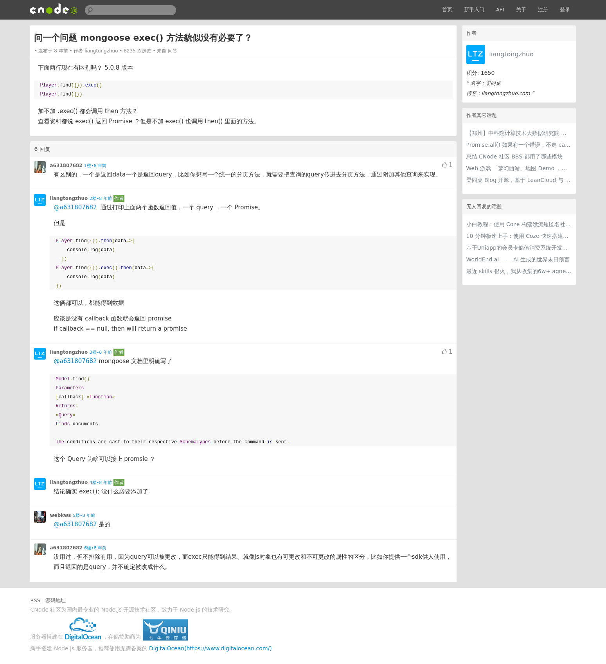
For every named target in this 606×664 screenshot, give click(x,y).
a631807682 (66, 165)
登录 (565, 10)
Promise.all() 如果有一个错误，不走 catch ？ (519, 145)
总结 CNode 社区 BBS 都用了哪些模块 (514, 156)
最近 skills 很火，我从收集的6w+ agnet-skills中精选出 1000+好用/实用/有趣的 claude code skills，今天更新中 (519, 271)
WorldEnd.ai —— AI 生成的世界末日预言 (518, 259)
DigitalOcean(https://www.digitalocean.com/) (210, 648)
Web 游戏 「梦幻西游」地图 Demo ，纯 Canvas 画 (519, 168)
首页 (447, 10)
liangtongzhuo (511, 54)
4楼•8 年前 (101, 482)
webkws (60, 515)
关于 (521, 10)
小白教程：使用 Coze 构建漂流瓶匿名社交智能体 (519, 224)
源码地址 (55, 600)
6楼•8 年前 (95, 548)
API (500, 10)
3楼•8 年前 (101, 352)
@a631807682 (75, 207)
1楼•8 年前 (95, 165)
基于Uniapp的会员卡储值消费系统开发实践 (519, 248)
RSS (35, 600)
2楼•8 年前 (101, 198)
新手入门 (474, 10)
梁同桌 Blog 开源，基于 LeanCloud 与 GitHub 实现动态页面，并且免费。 (519, 180)
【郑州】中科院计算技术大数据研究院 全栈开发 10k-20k (519, 133)
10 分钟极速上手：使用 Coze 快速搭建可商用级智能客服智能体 (519, 236)
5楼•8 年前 (84, 515)
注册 (543, 10)
